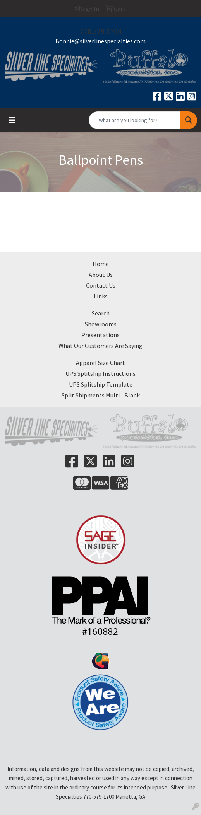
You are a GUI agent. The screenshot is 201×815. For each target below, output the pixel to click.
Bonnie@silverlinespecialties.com (100, 41)
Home (101, 264)
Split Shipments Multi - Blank (101, 395)
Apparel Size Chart (100, 363)
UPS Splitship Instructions (100, 373)
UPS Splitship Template (100, 384)
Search (101, 313)
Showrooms (101, 324)
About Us (101, 274)
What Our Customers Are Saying (100, 346)
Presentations (100, 335)
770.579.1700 (101, 31)
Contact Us (100, 285)
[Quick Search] (135, 120)
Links (101, 296)
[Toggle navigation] (12, 120)
